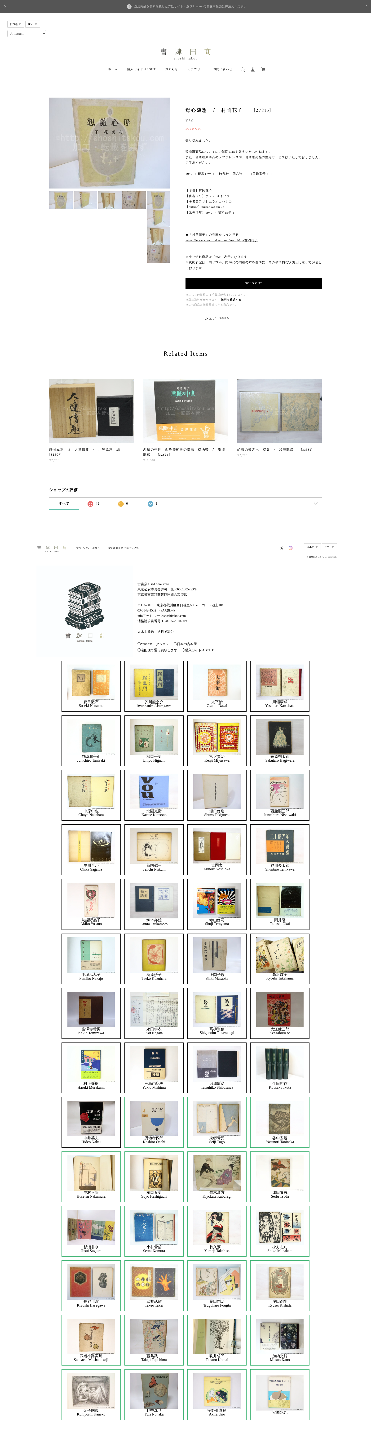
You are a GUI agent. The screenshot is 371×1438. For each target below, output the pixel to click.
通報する (224, 318)
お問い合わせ (223, 69)
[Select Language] (26, 33)
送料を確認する (231, 299)
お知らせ (171, 69)
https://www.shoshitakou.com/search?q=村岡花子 (222, 240)
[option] (109, 143)
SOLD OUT (253, 283)
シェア (210, 318)
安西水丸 (279, 1412)
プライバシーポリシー (89, 548)
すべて (64, 503)
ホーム (113, 69)
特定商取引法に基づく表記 (124, 548)
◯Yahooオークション (153, 644)
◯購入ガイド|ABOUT (198, 650)
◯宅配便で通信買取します (157, 650)
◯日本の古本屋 (185, 644)
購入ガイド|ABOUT (141, 69)
